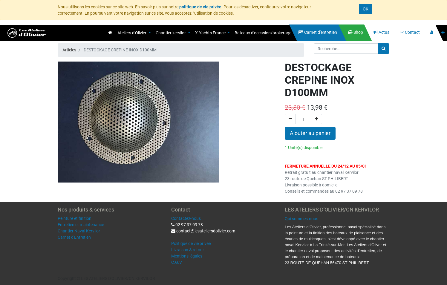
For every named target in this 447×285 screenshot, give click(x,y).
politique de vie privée (200, 6)
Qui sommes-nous (301, 218)
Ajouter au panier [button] (310, 133)
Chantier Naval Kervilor (79, 231)
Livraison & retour (187, 249)
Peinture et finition (74, 218)
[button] (443, 33)
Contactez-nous (186, 218)
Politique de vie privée (191, 243)
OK (365, 9)
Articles (69, 50)
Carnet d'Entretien (74, 237)
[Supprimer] (290, 119)
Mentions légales (186, 256)
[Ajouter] (316, 119)
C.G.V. (177, 262)
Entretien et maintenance (81, 224)
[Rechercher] (383, 48)
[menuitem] (110, 32)
